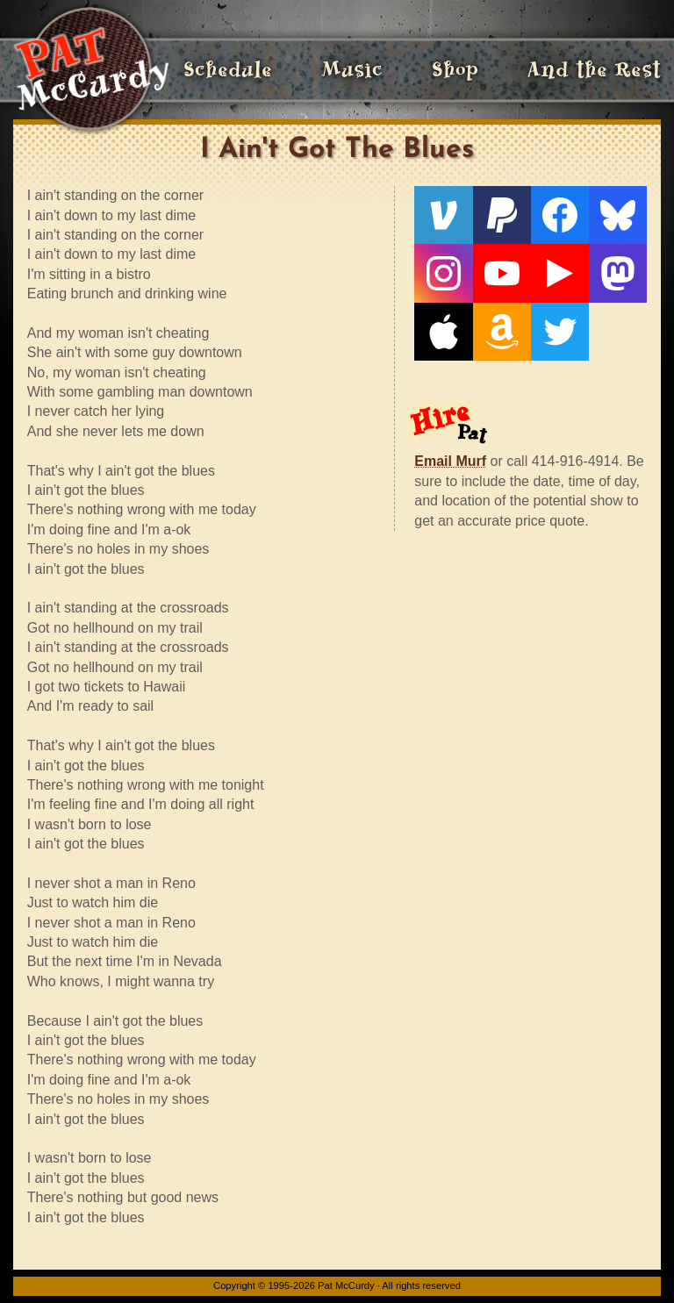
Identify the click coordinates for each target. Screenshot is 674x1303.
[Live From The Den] (560, 273)
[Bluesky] (618, 215)
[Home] (90, 70)
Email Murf (450, 461)
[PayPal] (502, 215)
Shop (455, 69)
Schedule (227, 69)
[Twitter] (560, 332)
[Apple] (443, 332)
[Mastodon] (618, 273)
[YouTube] (502, 273)
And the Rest (594, 69)
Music (352, 69)
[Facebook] (560, 215)
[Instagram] (443, 273)
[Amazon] (502, 332)
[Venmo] (443, 215)
